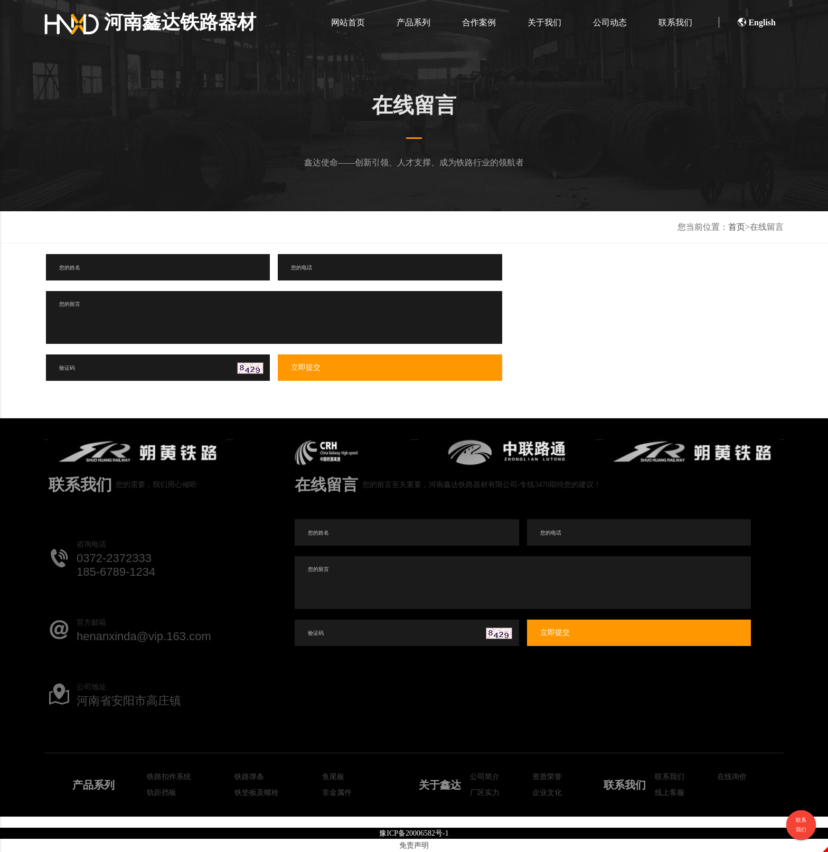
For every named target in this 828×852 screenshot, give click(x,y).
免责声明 (414, 845)
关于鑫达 (440, 785)
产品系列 (413, 22)
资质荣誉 (547, 777)
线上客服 (669, 793)
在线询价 (732, 777)
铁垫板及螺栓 (256, 793)
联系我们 (675, 22)
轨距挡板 (161, 793)
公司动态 (610, 22)
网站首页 (348, 22)
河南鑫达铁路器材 (150, 22)
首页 (736, 226)
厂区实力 (485, 793)
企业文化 (547, 793)
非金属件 (337, 793)
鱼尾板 (333, 777)
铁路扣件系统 (169, 777)
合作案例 (479, 22)
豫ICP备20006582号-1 (413, 833)
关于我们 (544, 22)
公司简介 (485, 777)
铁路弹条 (249, 777)
